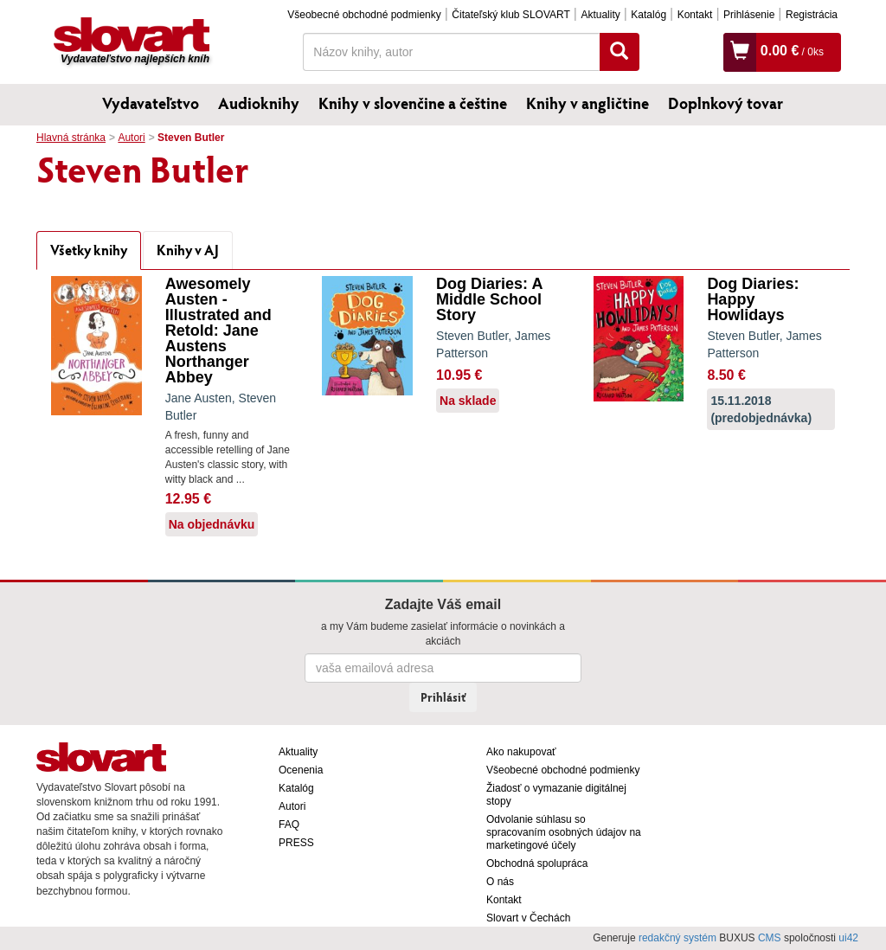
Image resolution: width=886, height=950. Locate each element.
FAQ (289, 824)
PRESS (296, 843)
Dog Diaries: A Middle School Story (489, 299)
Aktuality (600, 15)
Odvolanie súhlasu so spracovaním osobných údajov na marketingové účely (563, 832)
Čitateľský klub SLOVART (510, 15)
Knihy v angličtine (587, 103)
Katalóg (648, 15)
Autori (131, 138)
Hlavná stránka (71, 138)
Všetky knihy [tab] (88, 250)
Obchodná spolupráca (536, 863)
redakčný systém (677, 938)
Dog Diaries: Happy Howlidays (753, 299)
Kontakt (695, 15)
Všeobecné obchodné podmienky (363, 15)
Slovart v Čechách (528, 918)
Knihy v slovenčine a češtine (412, 103)
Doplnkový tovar (725, 103)
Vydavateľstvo (150, 103)
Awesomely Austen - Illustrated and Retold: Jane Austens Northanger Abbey (218, 330)
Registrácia (812, 15)
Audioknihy (258, 103)
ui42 (848, 938)
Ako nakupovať (521, 752)
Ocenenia (301, 770)
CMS (769, 938)
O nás (500, 882)
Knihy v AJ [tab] (188, 250)
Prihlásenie (748, 15)
